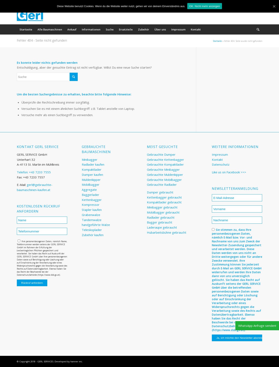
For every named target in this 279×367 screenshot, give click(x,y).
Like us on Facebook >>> (229, 172)
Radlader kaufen (93, 164)
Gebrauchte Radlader (162, 184)
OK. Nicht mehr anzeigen (204, 6)
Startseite (217, 41)
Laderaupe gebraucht (162, 227)
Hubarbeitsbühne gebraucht (166, 232)
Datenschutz (220, 164)
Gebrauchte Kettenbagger (165, 160)
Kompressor (90, 205)
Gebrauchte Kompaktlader (165, 164)
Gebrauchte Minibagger (163, 169)
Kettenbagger (92, 200)
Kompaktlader (91, 169)
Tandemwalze (91, 220)
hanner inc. (76, 361)
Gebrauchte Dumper (161, 154)
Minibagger (89, 160)
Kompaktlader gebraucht (164, 202)
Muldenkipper (91, 180)
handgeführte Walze (96, 225)
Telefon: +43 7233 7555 (34, 172)
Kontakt (217, 160)
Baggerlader (90, 195)
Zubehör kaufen (92, 235)
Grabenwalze (91, 215)
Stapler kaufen (92, 210)
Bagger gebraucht (159, 222)
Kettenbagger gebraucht (164, 197)
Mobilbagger (90, 184)
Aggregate (89, 190)
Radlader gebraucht (161, 217)
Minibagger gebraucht (162, 207)
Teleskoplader (92, 230)
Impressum (220, 154)
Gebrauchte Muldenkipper (165, 175)
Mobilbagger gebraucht (163, 212)
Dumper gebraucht (160, 192)
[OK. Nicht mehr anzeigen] (274, 6)
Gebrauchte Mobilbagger (164, 180)
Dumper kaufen (92, 175)
